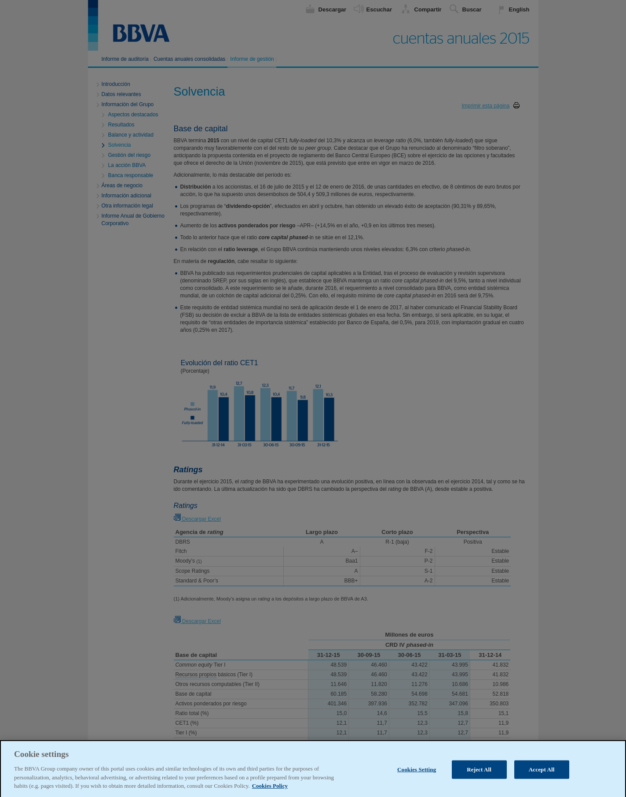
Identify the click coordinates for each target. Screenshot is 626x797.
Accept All (542, 784)
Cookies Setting (416, 784)
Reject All (479, 784)
